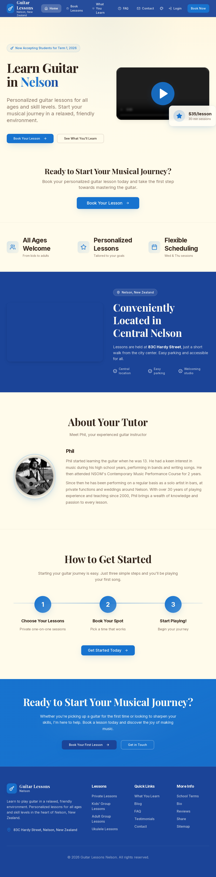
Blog (138, 804)
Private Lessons (104, 796)
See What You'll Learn (80, 138)
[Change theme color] (161, 8)
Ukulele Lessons (105, 829)
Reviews (183, 811)
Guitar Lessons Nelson (99, 857)
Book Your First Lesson (89, 745)
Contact (145, 8)
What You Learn (98, 8)
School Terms (188, 796)
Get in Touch (137, 745)
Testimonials (144, 819)
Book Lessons (74, 8)
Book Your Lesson (30, 138)
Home (51, 8)
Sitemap (183, 826)
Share (181, 819)
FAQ (123, 8)
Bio (179, 804)
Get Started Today (108, 650)
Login (175, 8)
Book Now (198, 8)
